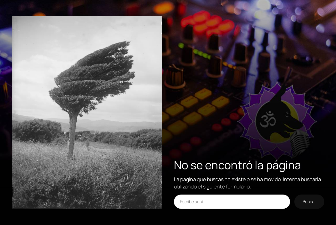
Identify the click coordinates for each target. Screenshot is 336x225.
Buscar (309, 201)
